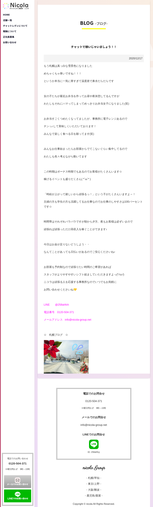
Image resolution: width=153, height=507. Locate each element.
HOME (6, 15)
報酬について (10, 33)
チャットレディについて (16, 27)
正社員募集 (9, 39)
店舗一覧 (8, 21)
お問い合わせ (10, 45)
